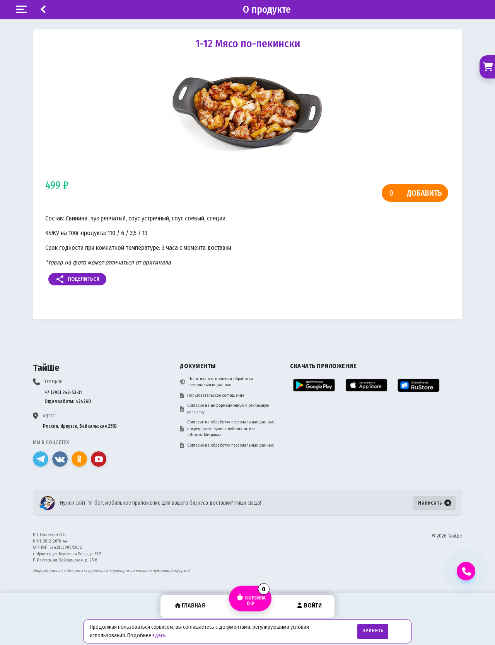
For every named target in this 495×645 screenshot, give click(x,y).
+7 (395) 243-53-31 (63, 392)
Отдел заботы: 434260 (67, 401)
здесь (159, 635)
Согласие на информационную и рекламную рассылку (224, 409)
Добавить (424, 193)
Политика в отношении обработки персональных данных (216, 382)
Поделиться (77, 279)
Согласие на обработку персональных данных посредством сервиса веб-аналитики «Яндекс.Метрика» (227, 428)
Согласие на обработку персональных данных (227, 445)
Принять (373, 631)
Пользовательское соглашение (212, 395)
